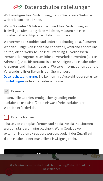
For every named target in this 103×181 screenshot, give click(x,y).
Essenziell (17, 91)
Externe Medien (21, 117)
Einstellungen (14, 81)
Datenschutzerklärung (20, 76)
